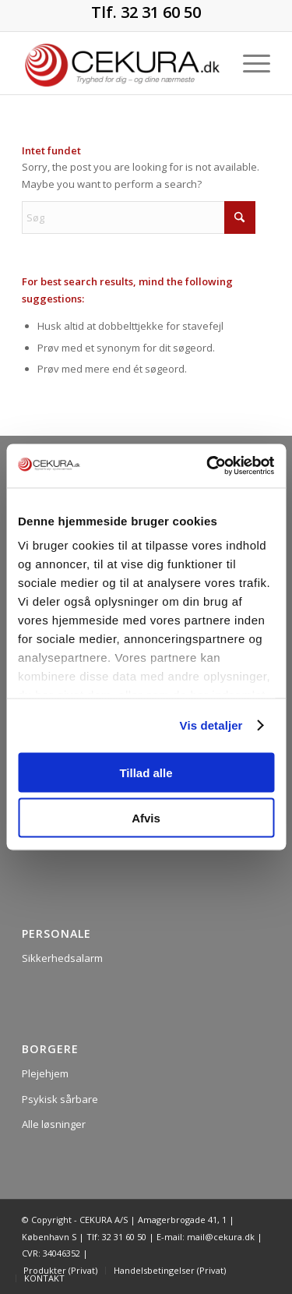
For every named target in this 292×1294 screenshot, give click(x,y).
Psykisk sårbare (60, 1099)
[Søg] (138, 217)
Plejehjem (45, 1073)
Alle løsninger (54, 1124)
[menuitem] (248, 63)
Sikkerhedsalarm (62, 958)
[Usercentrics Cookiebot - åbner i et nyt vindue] (208, 466)
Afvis (146, 818)
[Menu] (248, 63)
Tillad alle (145, 772)
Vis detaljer (211, 725)
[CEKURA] (121, 63)
